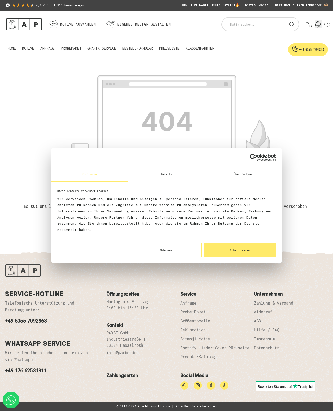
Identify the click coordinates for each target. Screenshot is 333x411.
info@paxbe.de (121, 352)
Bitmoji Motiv (195, 339)
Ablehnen (166, 250)
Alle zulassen (240, 250)
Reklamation (193, 330)
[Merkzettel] (327, 25)
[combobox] (254, 24)
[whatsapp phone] (11, 400)
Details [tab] (166, 174)
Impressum (264, 339)
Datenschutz (266, 347)
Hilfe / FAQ (266, 330)
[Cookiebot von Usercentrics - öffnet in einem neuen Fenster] (253, 157)
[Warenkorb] (309, 25)
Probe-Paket (193, 312)
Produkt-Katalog (197, 356)
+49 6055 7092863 (26, 321)
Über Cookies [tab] (243, 174)
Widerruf (263, 312)
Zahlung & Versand (273, 303)
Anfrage (188, 303)
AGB (257, 321)
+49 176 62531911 (26, 370)
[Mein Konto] (318, 24)
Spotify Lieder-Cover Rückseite (214, 347)
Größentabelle (195, 321)
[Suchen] (292, 24)
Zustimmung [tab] (90, 174)
